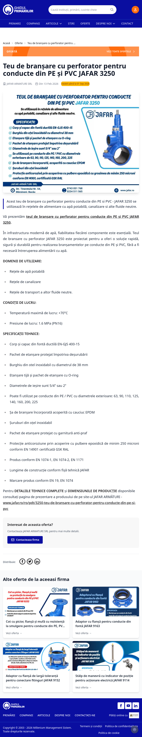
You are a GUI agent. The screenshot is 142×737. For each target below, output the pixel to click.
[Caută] (112, 9)
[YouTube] (128, 705)
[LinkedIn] (135, 705)
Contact (127, 23)
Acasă (6, 43)
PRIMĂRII (9, 715)
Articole (54, 23)
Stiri (71, 23)
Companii (33, 23)
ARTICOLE (44, 715)
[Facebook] (121, 705)
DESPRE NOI (62, 715)
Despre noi (105, 23)
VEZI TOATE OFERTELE (121, 51)
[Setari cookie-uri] (134, 729)
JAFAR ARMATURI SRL (17, 83)
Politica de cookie (108, 733)
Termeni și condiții (91, 726)
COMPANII (26, 715)
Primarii (15, 23)
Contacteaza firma (25, 540)
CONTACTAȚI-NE (85, 715)
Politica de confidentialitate (121, 726)
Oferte (85, 23)
